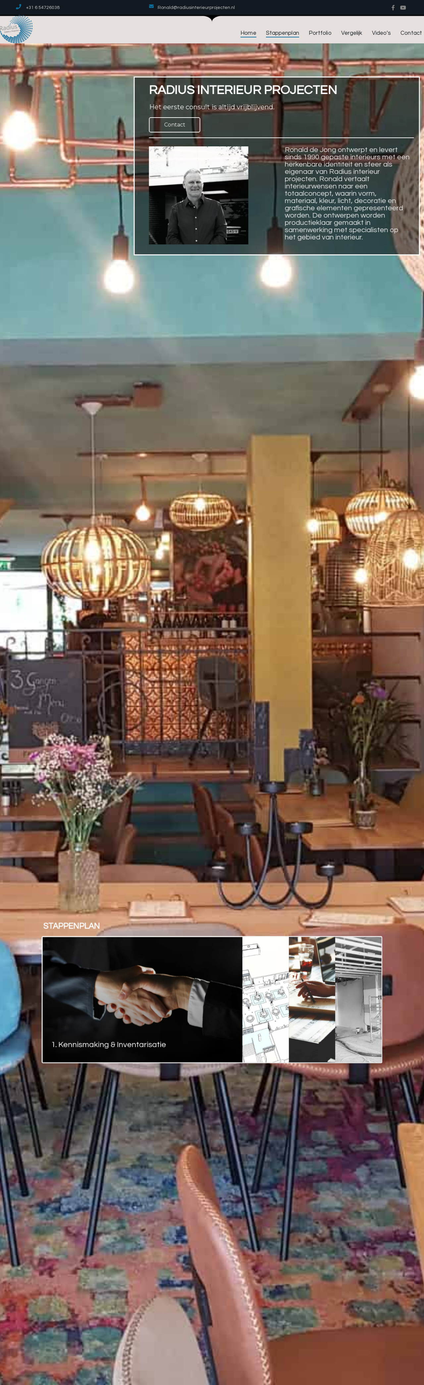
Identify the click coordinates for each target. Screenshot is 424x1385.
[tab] (171, 996)
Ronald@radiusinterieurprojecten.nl (196, 7)
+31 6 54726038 (43, 7)
